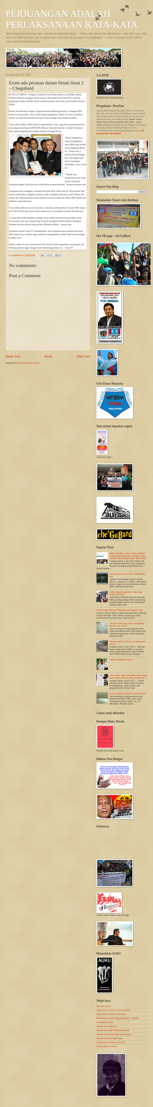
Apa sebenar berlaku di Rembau (111, 1014)
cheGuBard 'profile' (105, 1022)
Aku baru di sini (103, 1006)
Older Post (83, 356)
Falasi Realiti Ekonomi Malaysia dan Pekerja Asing (119, 610)
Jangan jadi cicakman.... (107, 1026)
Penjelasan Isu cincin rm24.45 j (110, 1042)
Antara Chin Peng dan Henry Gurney (113, 1010)
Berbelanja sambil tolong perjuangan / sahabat (117, 1018)
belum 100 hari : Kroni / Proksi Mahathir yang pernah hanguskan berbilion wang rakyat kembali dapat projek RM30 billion (127, 555)
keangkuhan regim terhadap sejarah (112, 1030)
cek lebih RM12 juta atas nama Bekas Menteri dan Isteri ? (126, 624)
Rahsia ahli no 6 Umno (106, 1046)
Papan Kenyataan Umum (120, 659)
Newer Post (13, 356)
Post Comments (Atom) (29, 363)
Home (48, 356)
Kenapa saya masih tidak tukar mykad (113, 1034)
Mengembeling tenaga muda (109, 1038)
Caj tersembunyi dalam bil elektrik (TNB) (127, 693)
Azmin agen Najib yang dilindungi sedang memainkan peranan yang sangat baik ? (128, 676)
